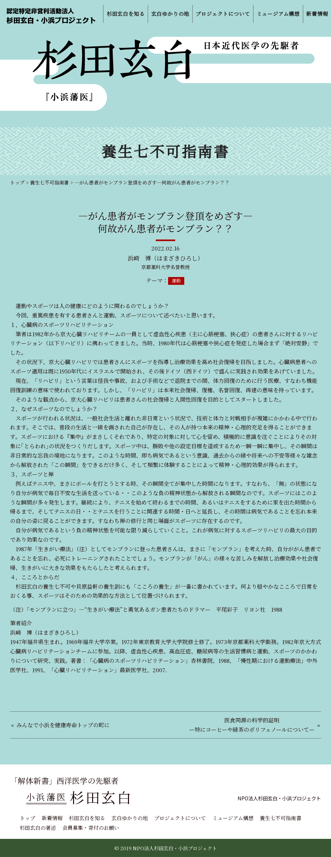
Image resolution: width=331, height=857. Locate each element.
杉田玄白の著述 (38, 827)
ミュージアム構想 (232, 818)
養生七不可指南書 (280, 818)
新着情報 (52, 818)
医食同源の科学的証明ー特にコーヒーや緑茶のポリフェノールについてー (252, 724)
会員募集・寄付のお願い (90, 827)
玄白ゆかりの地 (130, 818)
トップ (27, 818)
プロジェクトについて (180, 818)
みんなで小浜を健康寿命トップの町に (63, 725)
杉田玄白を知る (87, 818)
